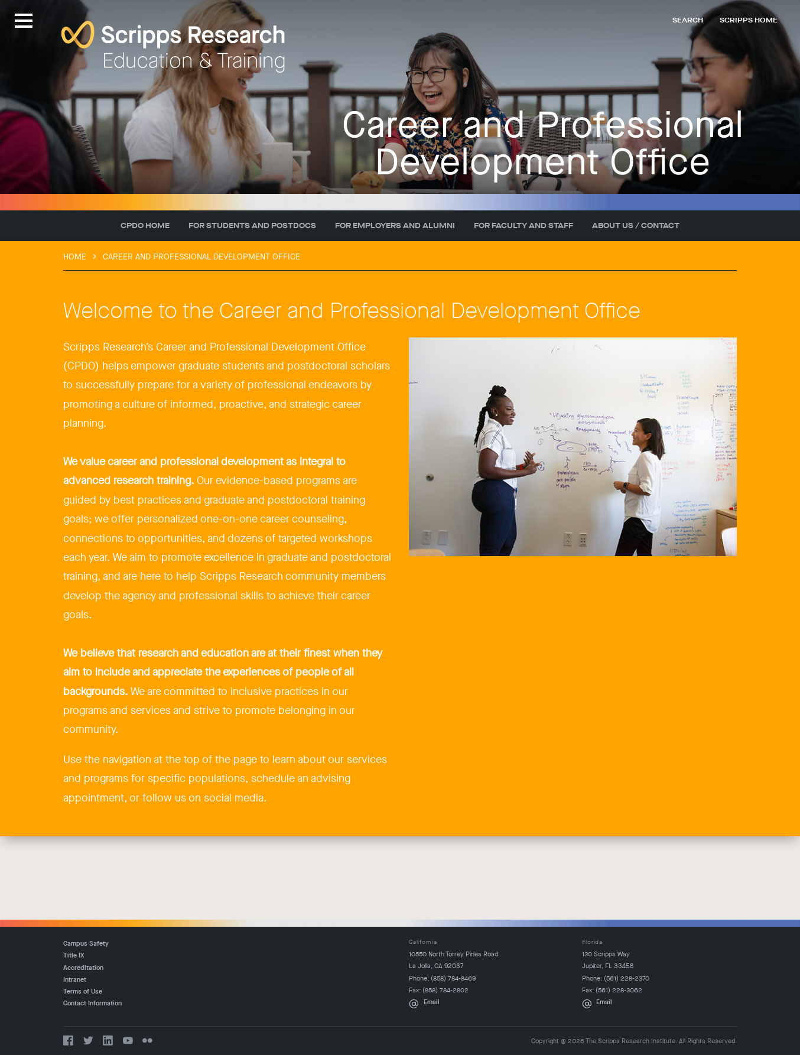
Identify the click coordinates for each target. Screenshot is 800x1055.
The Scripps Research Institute (173, 47)
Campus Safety (86, 943)
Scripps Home (749, 20)
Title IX (73, 955)
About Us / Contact (635, 225)
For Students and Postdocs (252, 225)
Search (687, 20)
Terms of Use (82, 991)
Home (74, 256)
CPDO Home (145, 225)
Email (432, 1002)
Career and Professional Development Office (201, 256)
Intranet (74, 979)
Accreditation (83, 967)
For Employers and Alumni (395, 225)
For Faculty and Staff (523, 225)
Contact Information (92, 1003)
